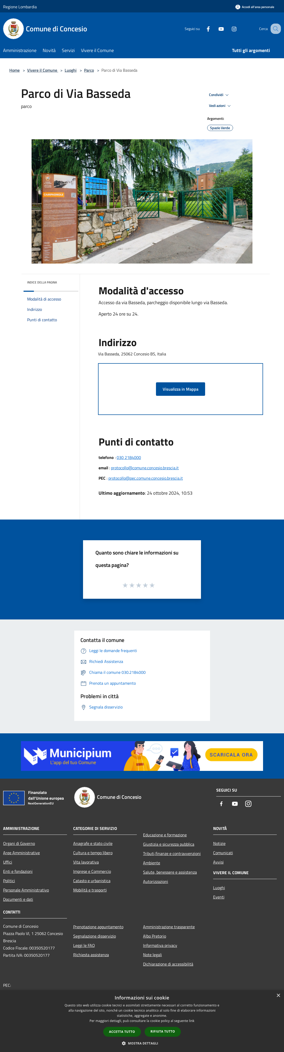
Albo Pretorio (154, 936)
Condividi (219, 95)
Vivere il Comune (42, 70)
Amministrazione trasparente (169, 927)
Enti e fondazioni (18, 871)
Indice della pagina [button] (42, 282)
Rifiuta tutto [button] (163, 1031)
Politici (9, 881)
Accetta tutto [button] (122, 1031)
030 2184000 (129, 457)
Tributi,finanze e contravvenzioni (172, 853)
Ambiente (151, 863)
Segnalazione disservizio (94, 936)
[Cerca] (274, 29)
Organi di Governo (19, 843)
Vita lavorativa (86, 862)
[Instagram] (228, 28)
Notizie (219, 843)
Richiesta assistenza (91, 955)
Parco (89, 70)
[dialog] (142, 1021)
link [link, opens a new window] (192, 1021)
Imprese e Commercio (92, 871)
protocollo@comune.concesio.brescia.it (145, 468)
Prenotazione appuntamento (98, 927)
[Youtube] (216, 28)
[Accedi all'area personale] (255, 7)
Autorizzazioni (155, 881)
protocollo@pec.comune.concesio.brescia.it (145, 478)
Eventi (219, 897)
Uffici (7, 862)
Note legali (152, 955)
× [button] (278, 996)
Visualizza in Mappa (180, 389)
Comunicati (223, 853)
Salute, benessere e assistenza (170, 872)
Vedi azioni (220, 106)
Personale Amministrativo (26, 890)
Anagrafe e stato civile (93, 843)
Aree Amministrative (21, 853)
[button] (142, 1043)
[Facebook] (203, 28)
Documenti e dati (18, 899)
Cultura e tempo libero (93, 853)
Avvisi (218, 862)
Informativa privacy (160, 945)
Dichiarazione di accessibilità (168, 964)
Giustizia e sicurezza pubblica (168, 844)
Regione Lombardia (20, 7)
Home (14, 70)
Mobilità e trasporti (90, 890)
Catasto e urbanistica (91, 881)
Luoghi (71, 70)
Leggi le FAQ (84, 945)
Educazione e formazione (165, 835)
